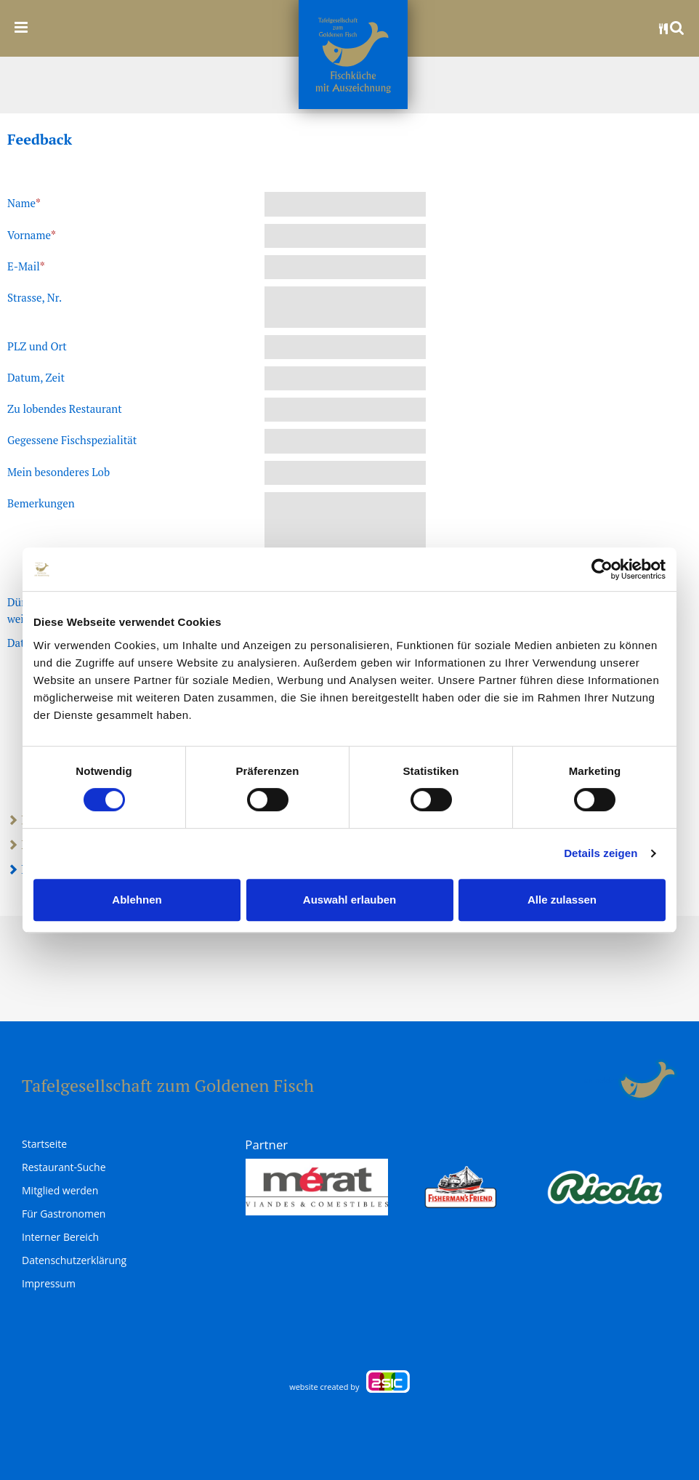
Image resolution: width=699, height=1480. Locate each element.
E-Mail (26, 266)
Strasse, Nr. (34, 297)
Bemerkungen (41, 503)
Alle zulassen (562, 899)
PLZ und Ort (37, 346)
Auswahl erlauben (349, 899)
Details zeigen (600, 853)
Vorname (31, 235)
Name (24, 203)
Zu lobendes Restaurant (64, 408)
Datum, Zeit (36, 377)
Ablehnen (136, 899)
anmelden (601, 1080)
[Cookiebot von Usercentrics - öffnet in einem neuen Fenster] (602, 569)
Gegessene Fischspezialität (72, 440)
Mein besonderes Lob (58, 471)
